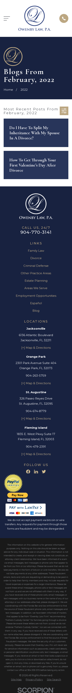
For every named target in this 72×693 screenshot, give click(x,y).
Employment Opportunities (36, 296)
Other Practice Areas (36, 273)
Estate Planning (36, 280)
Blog (35, 310)
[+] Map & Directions (36, 347)
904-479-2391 (36, 446)
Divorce (36, 258)
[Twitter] (44, 472)
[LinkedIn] (36, 472)
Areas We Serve (35, 288)
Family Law (36, 250)
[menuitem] (16, 680)
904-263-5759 (36, 375)
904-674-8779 (36, 411)
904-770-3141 (36, 232)
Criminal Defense (36, 266)
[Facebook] (28, 472)
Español (36, 303)
